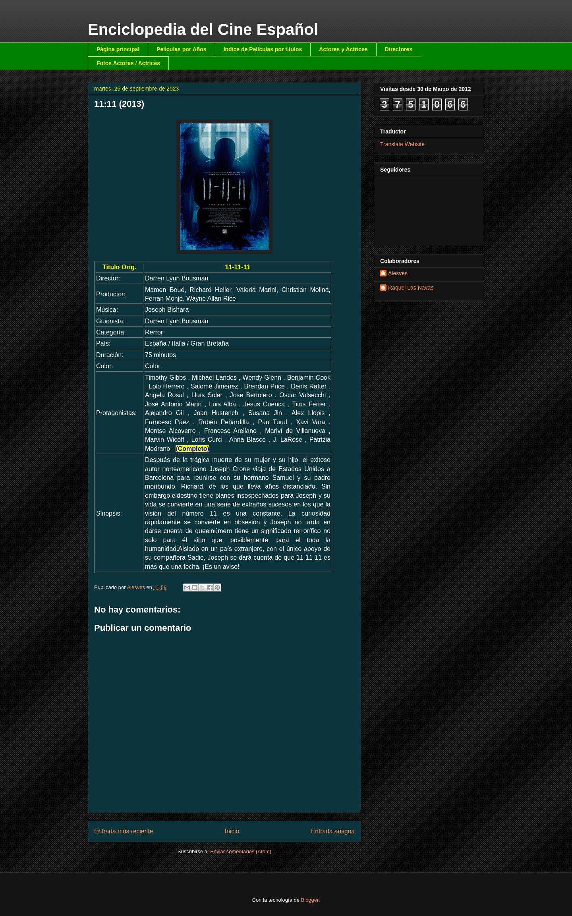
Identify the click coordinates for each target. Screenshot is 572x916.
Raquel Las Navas (410, 287)
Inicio (232, 831)
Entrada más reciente (123, 831)
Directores (398, 49)
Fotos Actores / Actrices (128, 63)
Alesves (398, 273)
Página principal (118, 49)
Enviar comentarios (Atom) (240, 851)
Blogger (310, 900)
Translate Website (402, 144)
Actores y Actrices (343, 49)
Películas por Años (182, 49)
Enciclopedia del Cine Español (203, 29)
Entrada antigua (333, 831)
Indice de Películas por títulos (263, 49)
